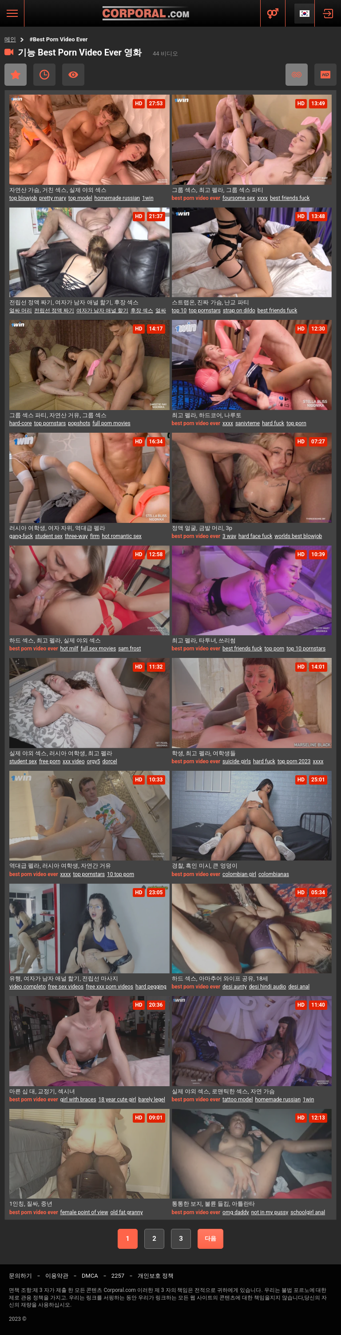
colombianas (273, 874)
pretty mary (52, 198)
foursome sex (238, 198)
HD (325, 75)
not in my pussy (270, 1212)
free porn (49, 761)
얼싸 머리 (20, 310)
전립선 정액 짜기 (54, 310)
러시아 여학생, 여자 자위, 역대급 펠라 (57, 528)
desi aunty (234, 986)
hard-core (20, 423)
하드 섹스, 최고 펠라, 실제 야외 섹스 (55, 640)
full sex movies (98, 648)
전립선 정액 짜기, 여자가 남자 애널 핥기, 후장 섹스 (74, 302)
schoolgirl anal (307, 1212)
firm (95, 536)
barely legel (151, 1099)
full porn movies (111, 423)
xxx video (74, 761)
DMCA (90, 1275)
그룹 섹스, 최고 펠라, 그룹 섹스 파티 (217, 190)
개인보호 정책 (156, 1275)
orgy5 (93, 761)
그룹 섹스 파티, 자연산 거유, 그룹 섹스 (58, 415)
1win (147, 198)
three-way (76, 536)
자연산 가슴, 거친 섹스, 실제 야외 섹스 (58, 190)
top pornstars (205, 310)
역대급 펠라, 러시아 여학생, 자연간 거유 (60, 865)
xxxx (262, 198)
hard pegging (151, 986)
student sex (49, 536)
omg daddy (235, 1212)
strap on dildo (239, 310)
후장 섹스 (142, 310)
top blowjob (23, 198)
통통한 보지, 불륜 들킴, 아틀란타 (213, 1203)
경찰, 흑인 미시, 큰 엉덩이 (205, 865)
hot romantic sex (121, 536)
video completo (27, 986)
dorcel (110, 761)
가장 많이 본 (73, 75)
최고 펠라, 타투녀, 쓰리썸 (204, 640)
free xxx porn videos (109, 986)
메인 (10, 39)
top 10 (179, 310)
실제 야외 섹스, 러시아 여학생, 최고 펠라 (60, 753)
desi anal (298, 986)
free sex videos (65, 986)
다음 (210, 1238)
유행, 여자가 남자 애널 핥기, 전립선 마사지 (63, 978)
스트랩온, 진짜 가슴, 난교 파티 (210, 302)
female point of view (84, 1212)
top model (80, 198)
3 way (229, 536)
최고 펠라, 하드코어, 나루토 (207, 415)
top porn (296, 423)
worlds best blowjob (298, 536)
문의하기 (20, 1275)
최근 (44, 75)
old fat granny (126, 1212)
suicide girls (236, 761)
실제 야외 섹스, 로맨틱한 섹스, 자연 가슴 (223, 1091)
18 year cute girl (117, 1099)
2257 (117, 1275)
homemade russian (117, 198)
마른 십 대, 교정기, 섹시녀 (42, 1091)
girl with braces (78, 1099)
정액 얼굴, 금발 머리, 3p (202, 528)
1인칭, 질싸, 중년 (30, 1203)
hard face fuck (255, 536)
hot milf (69, 648)
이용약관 (56, 1275)
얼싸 (160, 310)
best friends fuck (289, 198)
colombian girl (239, 874)
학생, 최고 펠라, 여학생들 (204, 753)
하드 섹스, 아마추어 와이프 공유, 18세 (220, 978)
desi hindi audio (267, 986)
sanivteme (247, 423)
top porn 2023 (294, 761)
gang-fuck (21, 536)
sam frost (129, 648)
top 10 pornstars (305, 648)
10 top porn (120, 874)
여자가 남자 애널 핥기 (102, 310)
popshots (79, 423)
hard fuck (273, 423)
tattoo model (237, 1099)
